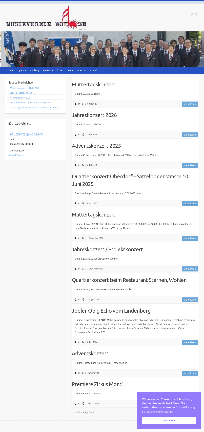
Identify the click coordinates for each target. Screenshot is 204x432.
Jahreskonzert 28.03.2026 (22, 93)
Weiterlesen (190, 104)
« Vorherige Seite (85, 412)
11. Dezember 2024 (94, 238)
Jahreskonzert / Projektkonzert (107, 249)
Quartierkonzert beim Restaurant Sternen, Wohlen (129, 280)
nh (79, 104)
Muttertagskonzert (93, 84)
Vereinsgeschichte (52, 70)
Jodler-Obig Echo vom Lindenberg (111, 311)
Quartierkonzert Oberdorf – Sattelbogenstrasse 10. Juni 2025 (130, 180)
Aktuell (10, 70)
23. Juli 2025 (91, 104)
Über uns (82, 70)
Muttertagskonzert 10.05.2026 (24, 88)
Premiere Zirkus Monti (97, 384)
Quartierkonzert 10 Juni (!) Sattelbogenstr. (30, 103)
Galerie (69, 70)
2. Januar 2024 (92, 373)
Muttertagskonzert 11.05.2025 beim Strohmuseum (34, 107)
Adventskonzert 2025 (96, 146)
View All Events (16, 155)
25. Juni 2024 (91, 342)
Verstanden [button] (169, 420)
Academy (34, 70)
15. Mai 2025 (91, 203)
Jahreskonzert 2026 (94, 115)
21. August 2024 (92, 299)
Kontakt (94, 70)
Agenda (22, 70)
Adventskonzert (90, 353)
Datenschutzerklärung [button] (160, 411)
